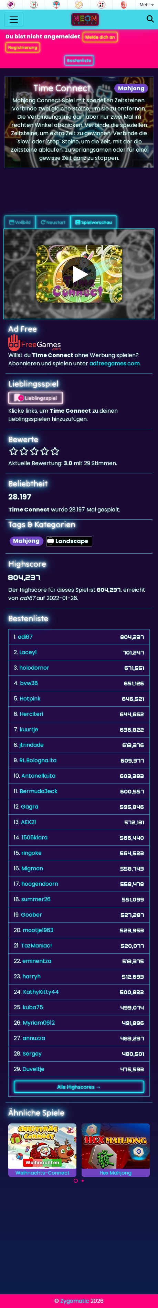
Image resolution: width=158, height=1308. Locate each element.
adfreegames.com (114, 363)
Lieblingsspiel (35, 397)
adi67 (25, 637)
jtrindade (32, 745)
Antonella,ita (38, 776)
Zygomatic (74, 1301)
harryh (31, 976)
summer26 (36, 899)
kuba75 (33, 1007)
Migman (32, 868)
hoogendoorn (39, 884)
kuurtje (29, 729)
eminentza (36, 961)
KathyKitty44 (41, 992)
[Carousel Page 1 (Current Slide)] (76, 1181)
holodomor (34, 668)
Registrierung (22, 47)
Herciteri (31, 714)
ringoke (31, 853)
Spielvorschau (93, 222)
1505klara (35, 837)
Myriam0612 (39, 1023)
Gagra (29, 807)
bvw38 (29, 683)
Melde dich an (100, 37)
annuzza (34, 1038)
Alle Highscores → (79, 1086)
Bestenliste (79, 60)
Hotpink (30, 699)
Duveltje (33, 1069)
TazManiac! (36, 946)
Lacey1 (28, 652)
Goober (31, 915)
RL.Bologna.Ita (37, 760)
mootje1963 (38, 930)
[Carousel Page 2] (83, 1181)
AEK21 (28, 822)
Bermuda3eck (38, 791)
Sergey (32, 1054)
